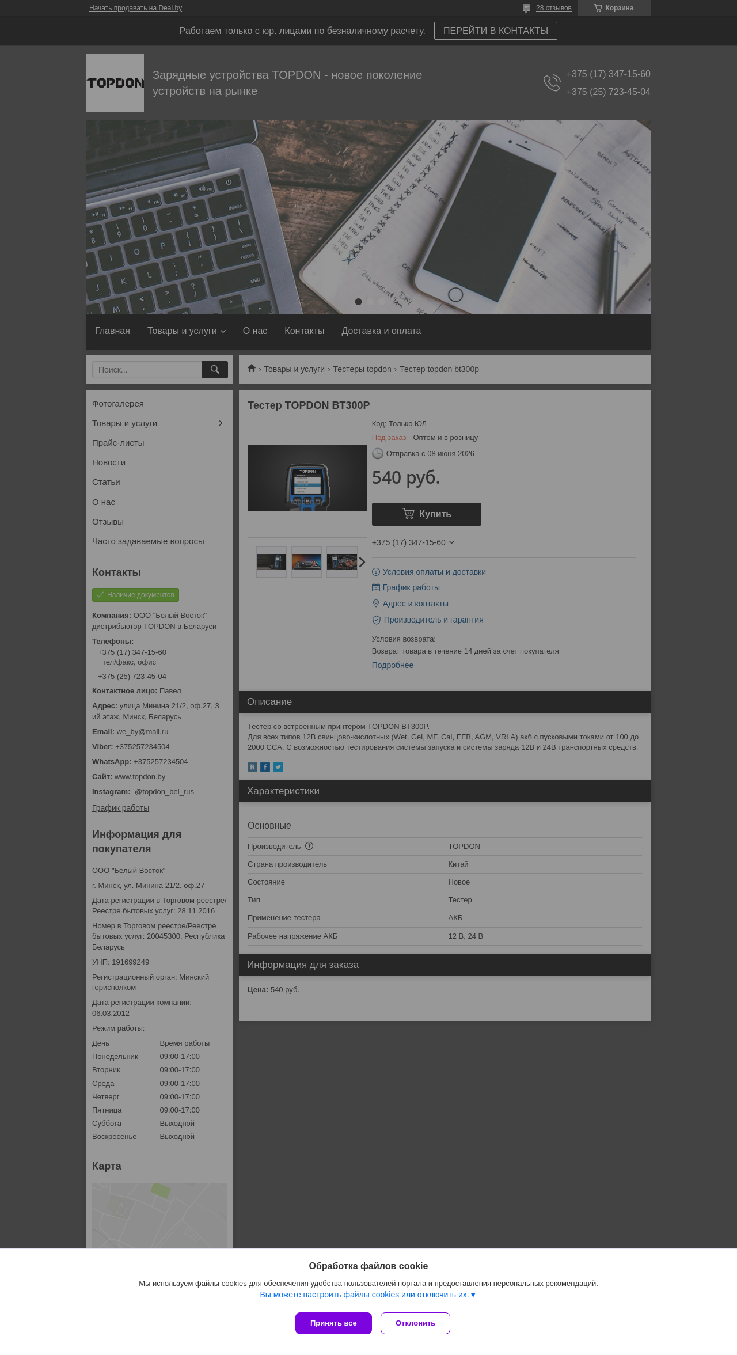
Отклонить (418, 1323)
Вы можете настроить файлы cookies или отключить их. (364, 1296)
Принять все (333, 1323)
